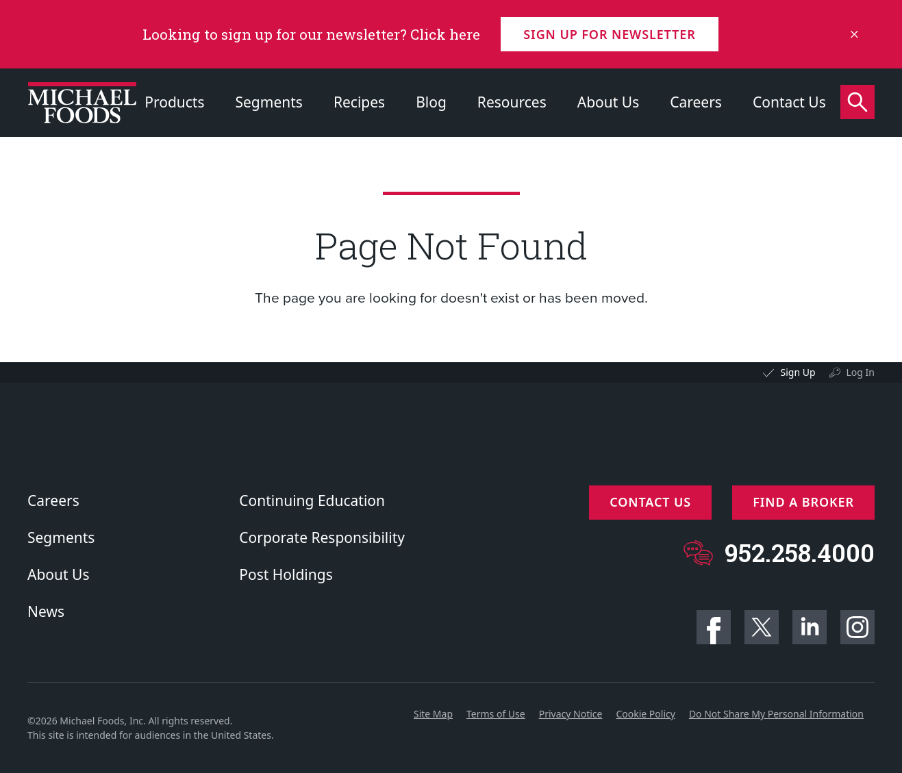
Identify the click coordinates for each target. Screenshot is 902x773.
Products (174, 102)
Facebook (714, 627)
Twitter (761, 627)
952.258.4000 (800, 553)
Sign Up (797, 372)
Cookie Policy (645, 713)
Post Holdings (285, 574)
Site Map (433, 713)
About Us (608, 102)
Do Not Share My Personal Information (776, 713)
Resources (512, 102)
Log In (861, 372)
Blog (431, 102)
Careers (696, 102)
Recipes (359, 102)
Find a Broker (803, 502)
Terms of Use (495, 713)
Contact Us (789, 102)
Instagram (857, 627)
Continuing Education (312, 500)
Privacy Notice (571, 713)
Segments (269, 102)
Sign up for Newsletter (609, 34)
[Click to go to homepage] (82, 102)
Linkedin (809, 627)
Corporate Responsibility (322, 537)
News (45, 611)
